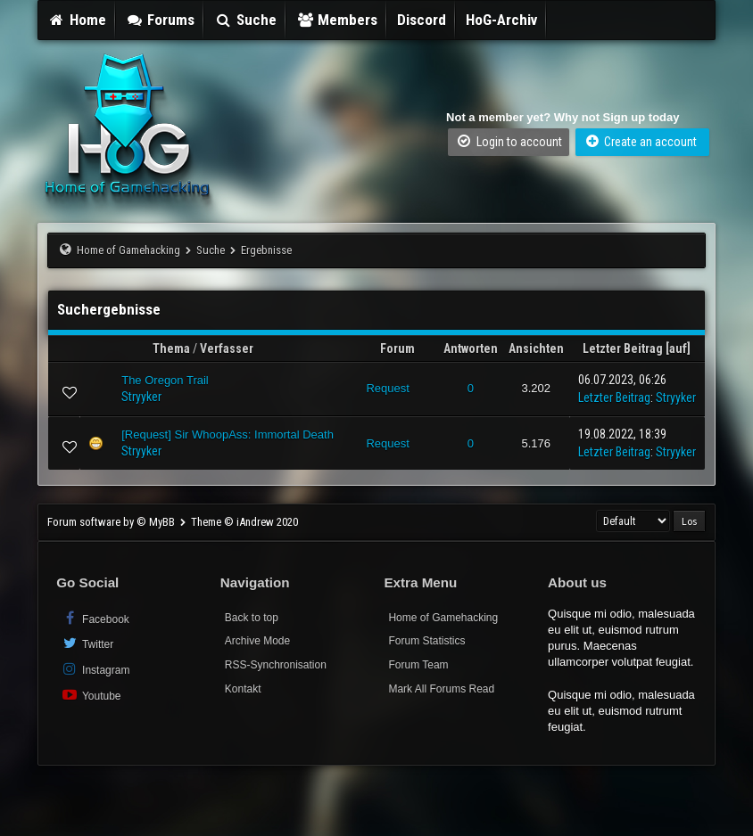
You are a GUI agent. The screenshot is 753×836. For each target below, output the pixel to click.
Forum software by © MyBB (112, 522)
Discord (421, 20)
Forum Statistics (426, 641)
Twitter (87, 643)
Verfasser (226, 348)
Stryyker (141, 396)
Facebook (95, 618)
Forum (397, 348)
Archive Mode (257, 641)
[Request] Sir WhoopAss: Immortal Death (227, 434)
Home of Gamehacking (128, 250)
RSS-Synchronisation (276, 665)
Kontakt (243, 689)
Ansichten (536, 348)
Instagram (95, 668)
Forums (160, 20)
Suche (245, 20)
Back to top (251, 617)
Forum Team (418, 665)
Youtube (90, 694)
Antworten (470, 348)
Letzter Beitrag (623, 348)
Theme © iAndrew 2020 (244, 522)
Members (337, 20)
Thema (171, 348)
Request (387, 388)
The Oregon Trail (165, 380)
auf (678, 348)
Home (76, 20)
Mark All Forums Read (441, 689)
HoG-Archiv (501, 20)
